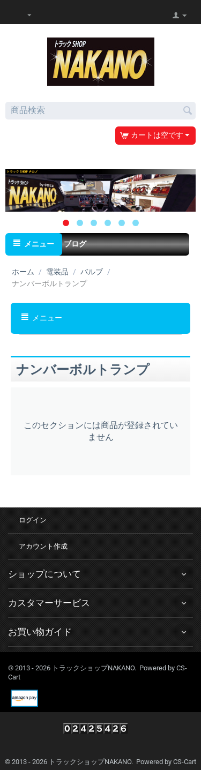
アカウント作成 (43, 546)
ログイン (33, 520)
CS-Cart (184, 762)
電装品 (57, 271)
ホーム (23, 271)
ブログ (75, 244)
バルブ (91, 271)
